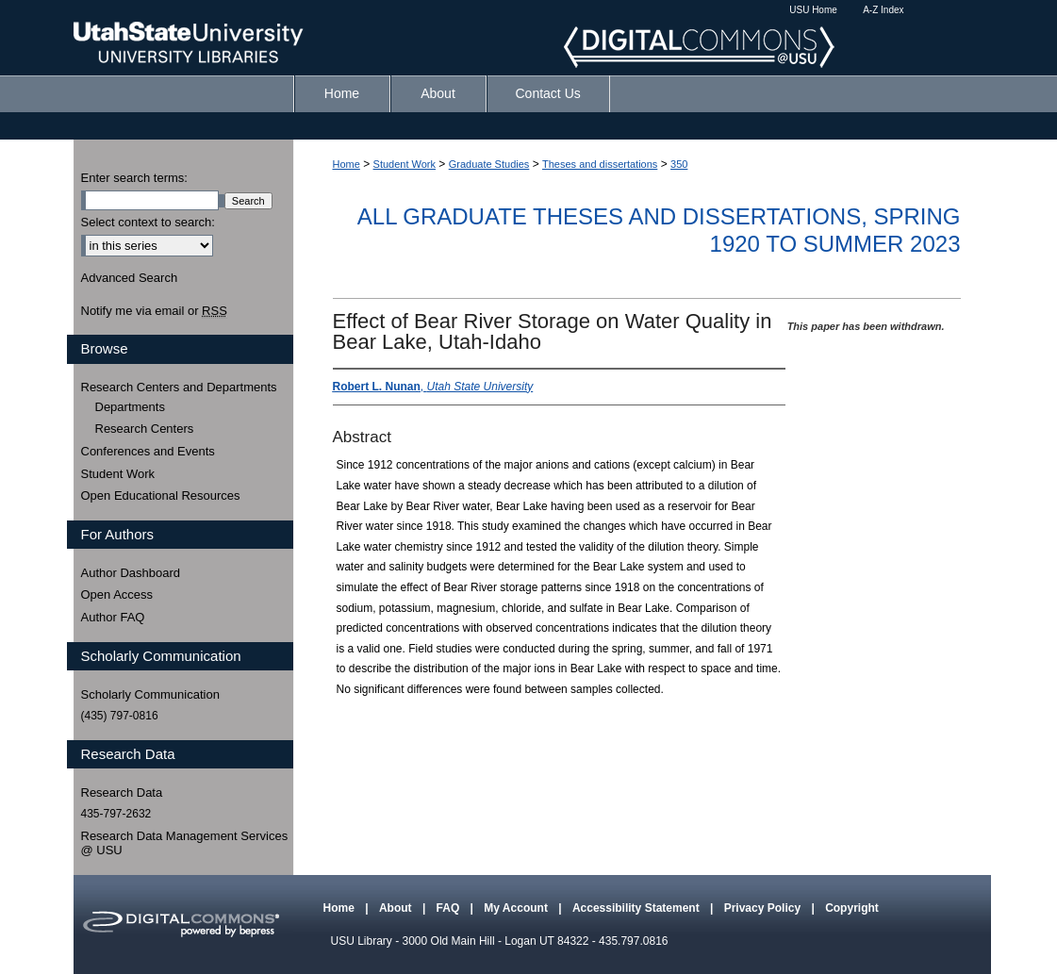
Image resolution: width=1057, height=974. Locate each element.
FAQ (450, 908)
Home (346, 164)
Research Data (122, 792)
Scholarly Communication (150, 694)
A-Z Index (883, 10)
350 (678, 164)
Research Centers (144, 428)
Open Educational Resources (160, 495)
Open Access (117, 594)
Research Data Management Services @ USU (185, 843)
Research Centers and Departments (179, 387)
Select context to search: (148, 222)
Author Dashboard (131, 573)
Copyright (852, 908)
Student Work (404, 164)
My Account (517, 908)
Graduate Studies (489, 164)
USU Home (813, 10)
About (397, 908)
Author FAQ (113, 617)
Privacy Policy (764, 908)
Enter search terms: (134, 178)
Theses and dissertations (599, 164)
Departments (130, 407)
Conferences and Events (148, 451)
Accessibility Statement (637, 908)
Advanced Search (129, 278)
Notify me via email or (154, 311)
